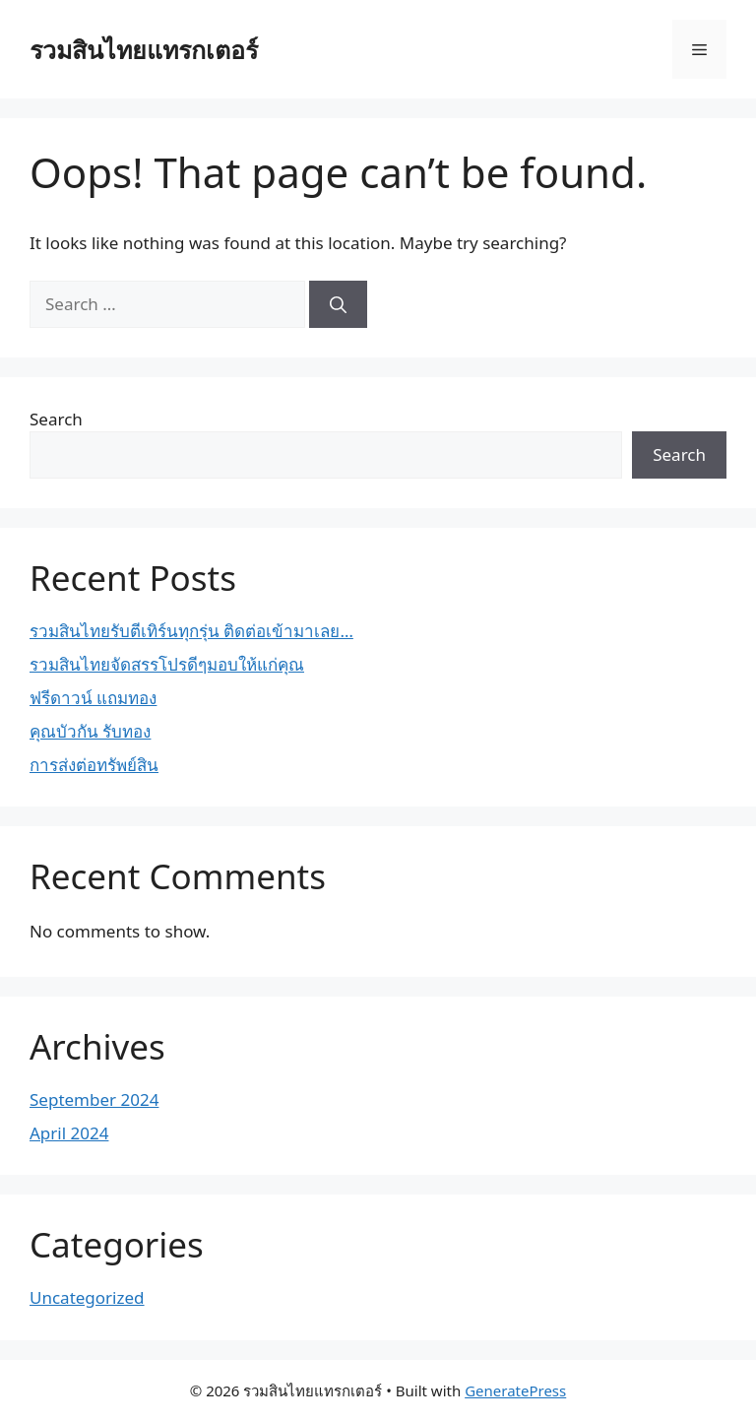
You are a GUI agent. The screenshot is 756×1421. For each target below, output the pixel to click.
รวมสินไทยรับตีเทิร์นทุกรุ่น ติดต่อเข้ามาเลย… (191, 630)
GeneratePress (515, 1390)
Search (56, 419)
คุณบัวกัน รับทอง (90, 731)
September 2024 (94, 1099)
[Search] (338, 304)
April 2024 (69, 1133)
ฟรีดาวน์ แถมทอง (93, 697)
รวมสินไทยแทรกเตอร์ (144, 49)
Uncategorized (87, 1297)
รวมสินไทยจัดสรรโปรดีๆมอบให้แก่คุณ (167, 664)
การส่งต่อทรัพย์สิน (94, 764)
